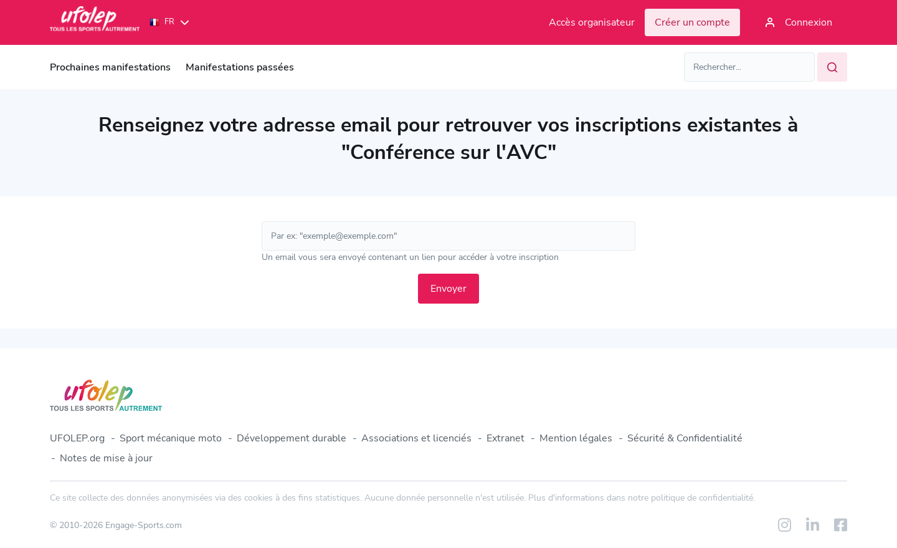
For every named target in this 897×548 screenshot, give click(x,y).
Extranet (505, 438)
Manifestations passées (240, 67)
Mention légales (575, 438)
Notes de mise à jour (106, 458)
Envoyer (448, 289)
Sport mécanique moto (171, 438)
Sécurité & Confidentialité (685, 438)
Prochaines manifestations (110, 67)
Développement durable (291, 438)
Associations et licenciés (416, 438)
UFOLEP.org (77, 438)
